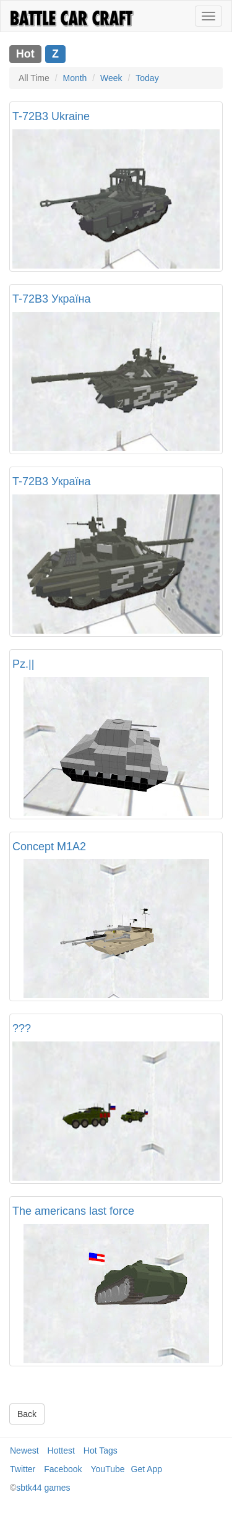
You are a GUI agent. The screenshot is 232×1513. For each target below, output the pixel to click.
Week (111, 78)
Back (27, 1414)
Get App (147, 1469)
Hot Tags (101, 1450)
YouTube (108, 1469)
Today (146, 78)
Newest (24, 1450)
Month (74, 78)
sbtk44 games (43, 1488)
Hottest (61, 1450)
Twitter (22, 1469)
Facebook (63, 1469)
